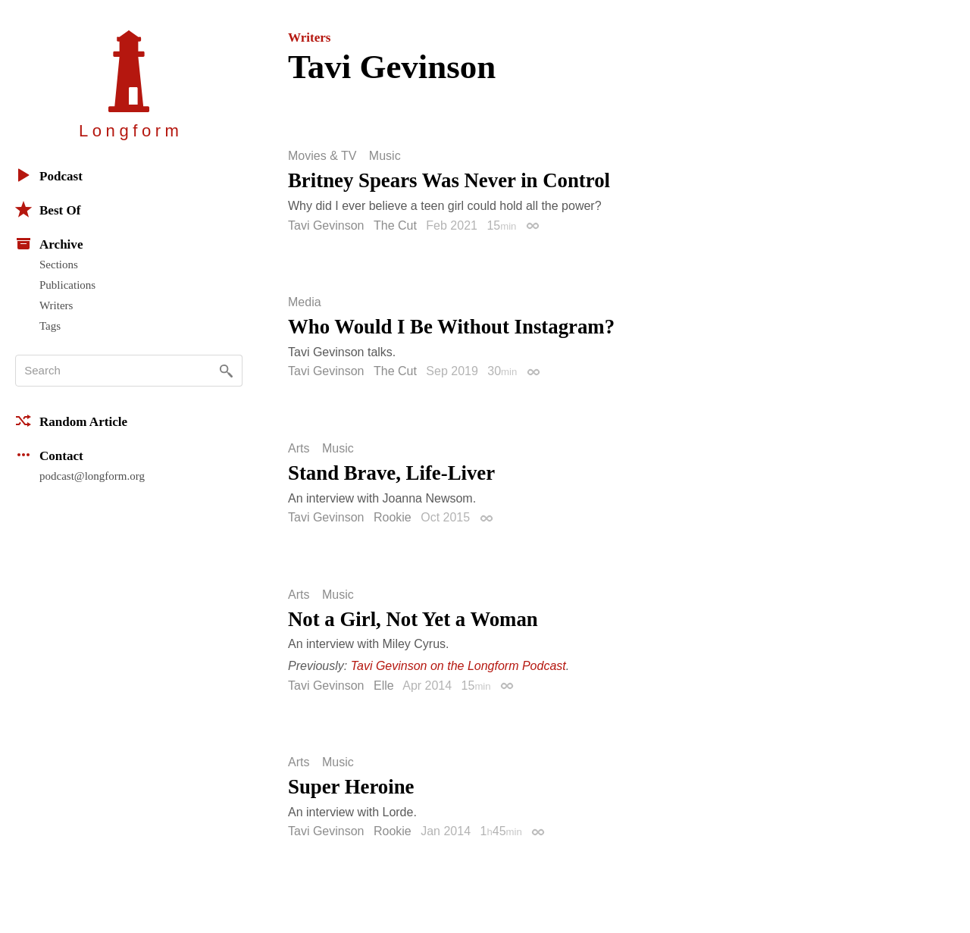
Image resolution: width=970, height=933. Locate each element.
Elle (384, 685)
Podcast (49, 175)
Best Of (47, 209)
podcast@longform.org (92, 476)
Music (385, 156)
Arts (298, 449)
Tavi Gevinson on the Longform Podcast (458, 665)
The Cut (395, 225)
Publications (67, 285)
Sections (58, 264)
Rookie (392, 517)
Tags (50, 326)
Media (304, 302)
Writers (56, 305)
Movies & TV (322, 156)
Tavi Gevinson (326, 225)
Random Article (71, 420)
